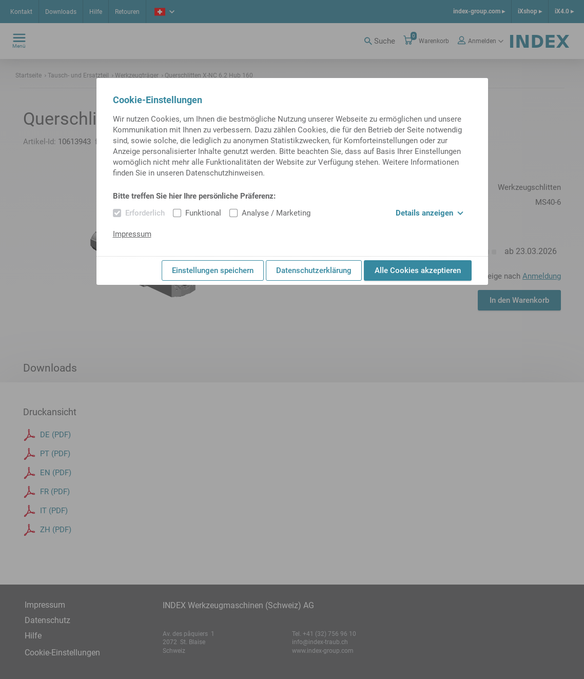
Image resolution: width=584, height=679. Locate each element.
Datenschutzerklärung (314, 270)
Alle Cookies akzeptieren (418, 270)
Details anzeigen (429, 213)
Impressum (132, 234)
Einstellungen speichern (213, 270)
